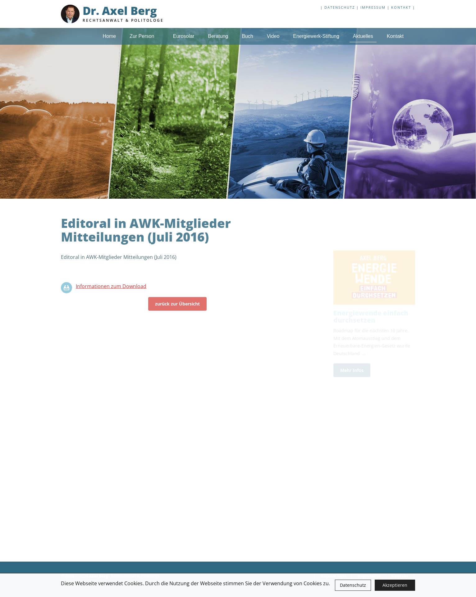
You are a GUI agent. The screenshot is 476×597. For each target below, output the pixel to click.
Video (273, 36)
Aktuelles (363, 36)
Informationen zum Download (111, 288)
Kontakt (401, 7)
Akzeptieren (394, 585)
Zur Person (144, 36)
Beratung (218, 36)
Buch (247, 36)
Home (109, 36)
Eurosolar (183, 36)
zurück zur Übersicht (177, 305)
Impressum (373, 7)
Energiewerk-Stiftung (316, 36)
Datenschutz (353, 585)
